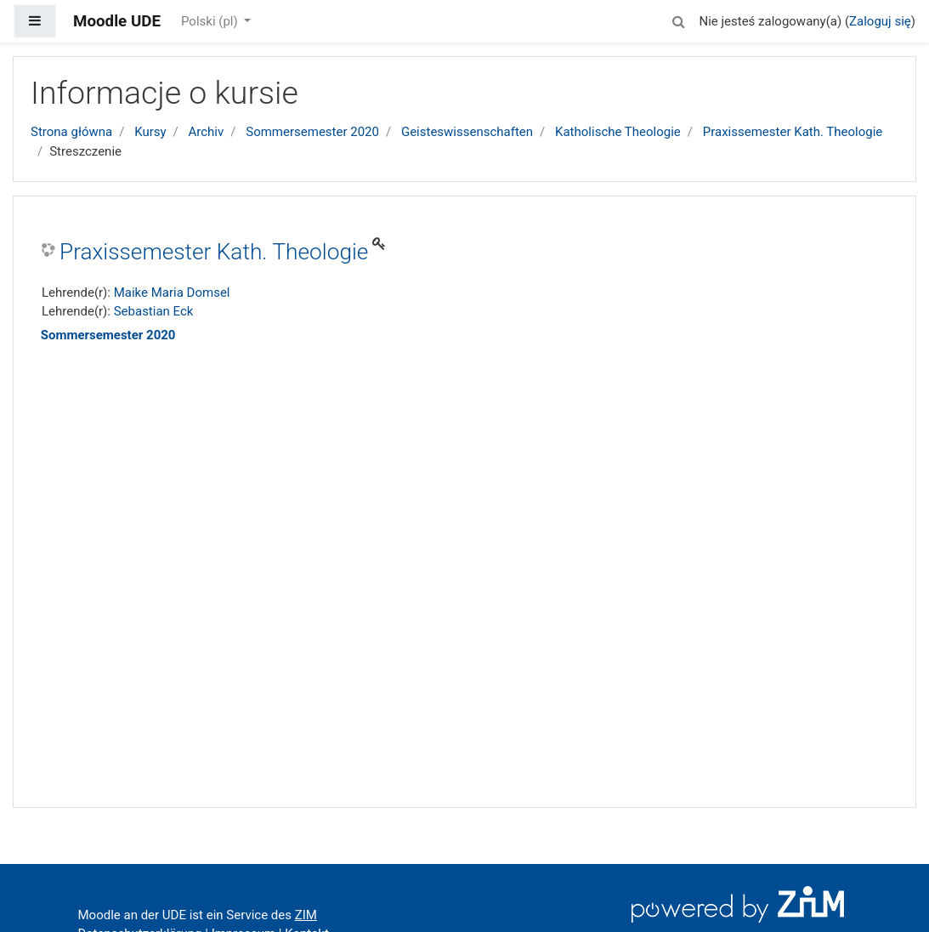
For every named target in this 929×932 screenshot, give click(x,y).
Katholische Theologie (618, 131)
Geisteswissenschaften (467, 131)
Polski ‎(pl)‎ (211, 21)
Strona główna (71, 131)
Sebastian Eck (154, 311)
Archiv (206, 131)
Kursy (150, 131)
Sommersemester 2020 (312, 131)
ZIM (306, 915)
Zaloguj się (880, 21)
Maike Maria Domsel (172, 292)
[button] (678, 19)
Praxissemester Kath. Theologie (793, 131)
